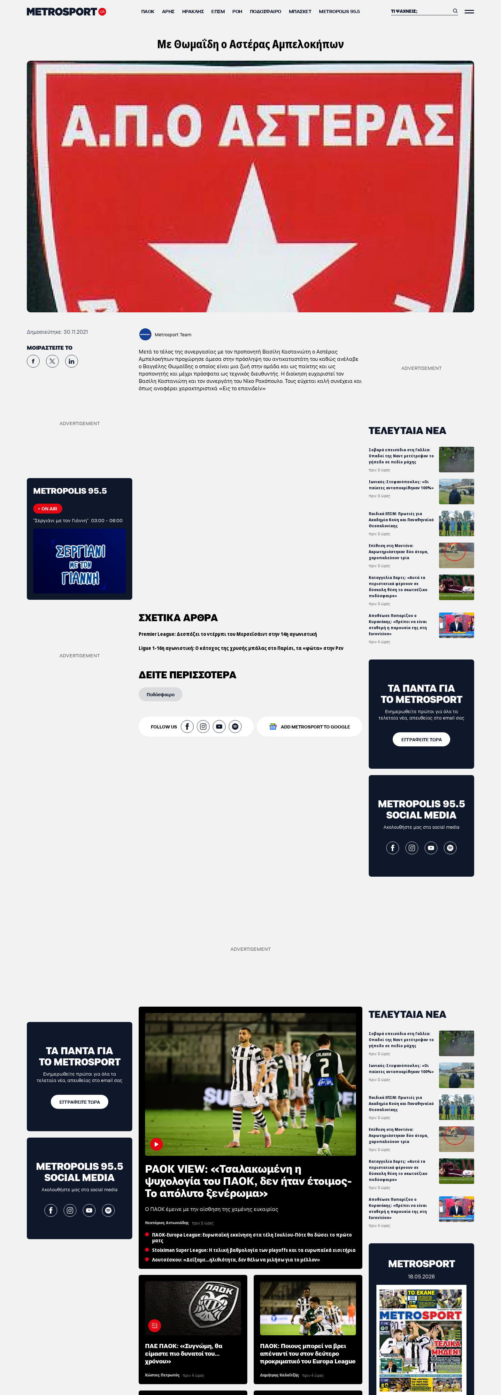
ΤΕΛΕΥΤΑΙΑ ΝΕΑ (407, 430)
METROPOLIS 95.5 (339, 11)
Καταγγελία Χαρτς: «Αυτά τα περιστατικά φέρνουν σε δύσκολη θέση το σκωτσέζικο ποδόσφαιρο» (398, 587)
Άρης (168, 11)
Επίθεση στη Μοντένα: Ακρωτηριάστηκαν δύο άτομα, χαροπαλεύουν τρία (398, 552)
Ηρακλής (193, 11)
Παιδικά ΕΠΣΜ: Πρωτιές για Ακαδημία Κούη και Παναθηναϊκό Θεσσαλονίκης (401, 520)
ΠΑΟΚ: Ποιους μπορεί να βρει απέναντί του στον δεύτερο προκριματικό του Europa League (308, 1353)
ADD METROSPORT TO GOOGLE (315, 530)
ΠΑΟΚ (147, 11)
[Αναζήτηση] (420, 11)
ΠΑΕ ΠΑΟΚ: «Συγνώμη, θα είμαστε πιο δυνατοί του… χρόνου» (183, 1353)
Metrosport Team (173, 334)
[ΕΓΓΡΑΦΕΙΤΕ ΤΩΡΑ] (421, 739)
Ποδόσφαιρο (265, 11)
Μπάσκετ (300, 11)
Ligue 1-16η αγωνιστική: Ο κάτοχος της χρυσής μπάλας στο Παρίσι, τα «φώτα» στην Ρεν (241, 451)
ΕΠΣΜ (218, 11)
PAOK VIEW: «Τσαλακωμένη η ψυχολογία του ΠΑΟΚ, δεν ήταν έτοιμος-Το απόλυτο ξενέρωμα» (248, 1180)
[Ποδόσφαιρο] (160, 498)
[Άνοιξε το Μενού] (469, 11)
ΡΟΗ (237, 11)
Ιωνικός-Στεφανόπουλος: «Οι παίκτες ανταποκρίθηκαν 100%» (401, 485)
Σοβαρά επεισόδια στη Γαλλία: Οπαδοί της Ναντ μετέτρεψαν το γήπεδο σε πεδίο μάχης (401, 456)
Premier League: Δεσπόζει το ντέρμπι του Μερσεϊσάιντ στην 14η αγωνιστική (228, 437)
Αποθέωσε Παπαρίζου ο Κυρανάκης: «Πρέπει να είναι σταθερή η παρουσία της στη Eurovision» (398, 625)
